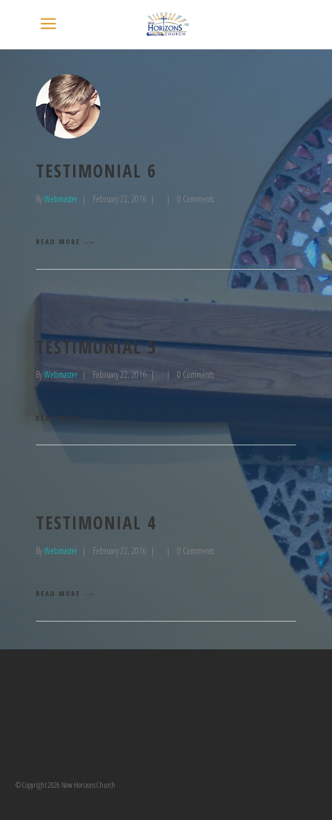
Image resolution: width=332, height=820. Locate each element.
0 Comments (195, 199)
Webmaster (60, 199)
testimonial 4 (96, 522)
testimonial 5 (96, 347)
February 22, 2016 (119, 199)
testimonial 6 (96, 170)
